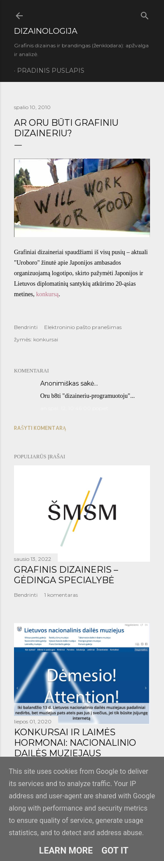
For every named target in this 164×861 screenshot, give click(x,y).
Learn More (66, 850)
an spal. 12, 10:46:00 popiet (74, 408)
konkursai (45, 339)
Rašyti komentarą (40, 428)
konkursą (47, 294)
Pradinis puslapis (50, 70)
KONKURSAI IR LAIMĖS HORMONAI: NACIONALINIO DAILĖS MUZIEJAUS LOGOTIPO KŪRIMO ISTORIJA (79, 748)
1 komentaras (61, 595)
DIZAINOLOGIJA (45, 31)
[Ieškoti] (145, 14)
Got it (115, 850)
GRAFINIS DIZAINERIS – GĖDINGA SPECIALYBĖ (66, 574)
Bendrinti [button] (26, 327)
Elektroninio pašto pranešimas (83, 327)
